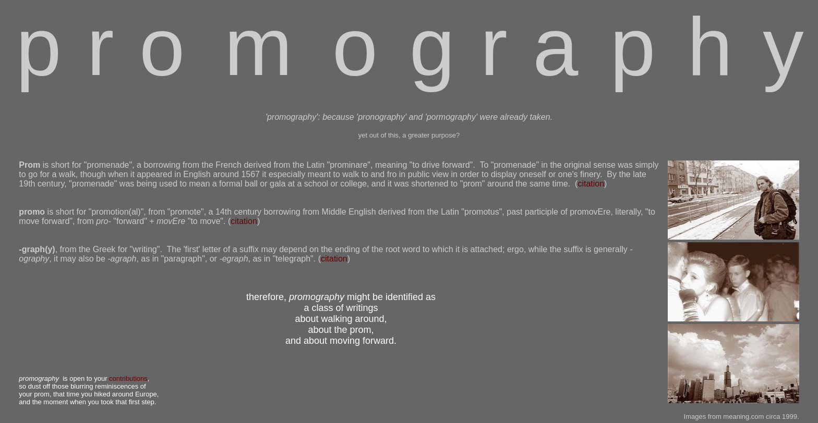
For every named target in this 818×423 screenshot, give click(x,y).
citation (591, 183)
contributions (128, 378)
